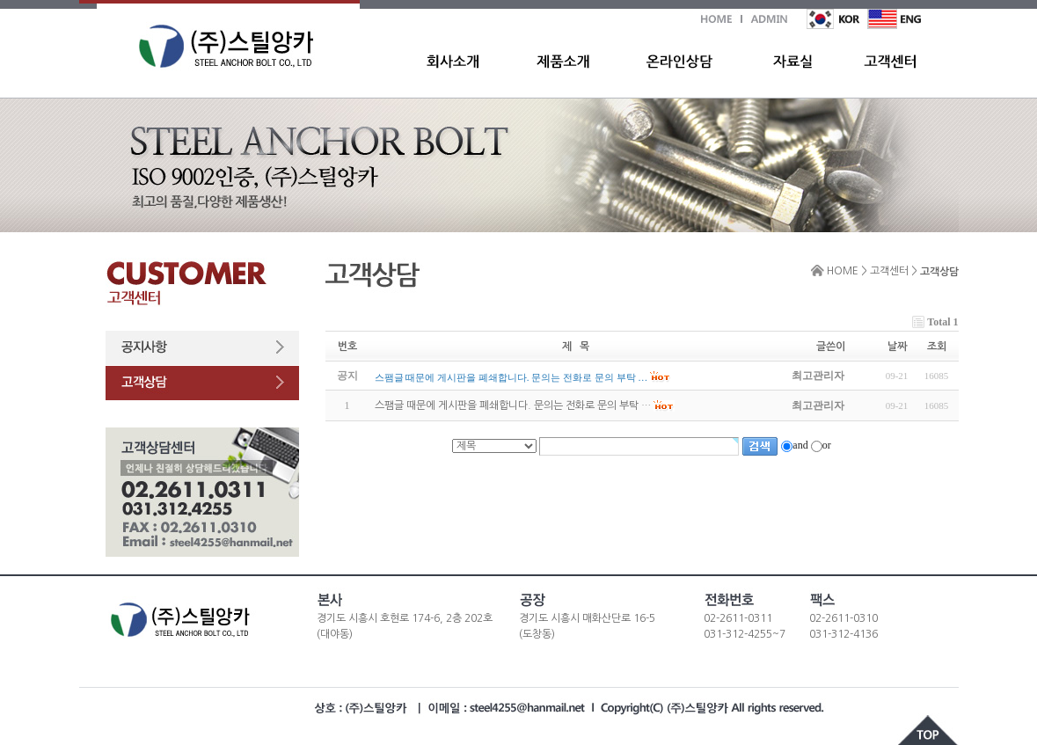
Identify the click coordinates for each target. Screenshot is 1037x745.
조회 (936, 346)
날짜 (897, 346)
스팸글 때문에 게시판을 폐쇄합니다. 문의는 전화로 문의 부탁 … (513, 406)
